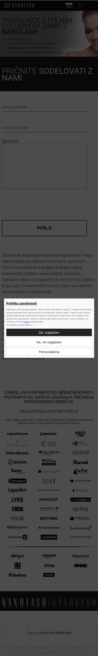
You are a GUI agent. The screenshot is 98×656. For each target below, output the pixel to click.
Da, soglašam (49, 332)
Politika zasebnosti (21, 303)
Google (26, 322)
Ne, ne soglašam (49, 342)
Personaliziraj (49, 352)
